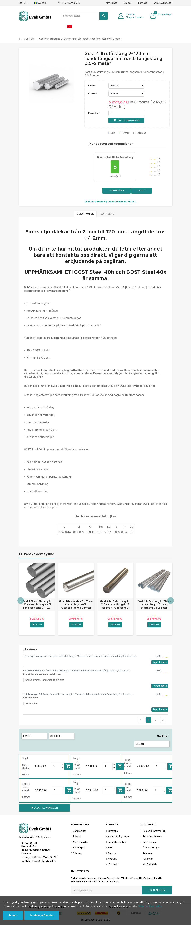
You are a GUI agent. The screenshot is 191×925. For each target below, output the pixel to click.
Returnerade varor (152, 836)
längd (91, 85)
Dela (111, 133)
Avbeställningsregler (119, 836)
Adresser (147, 853)
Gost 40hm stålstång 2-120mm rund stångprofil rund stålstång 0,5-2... (36, 604)
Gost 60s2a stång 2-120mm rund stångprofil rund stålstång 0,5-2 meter (154, 604)
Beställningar (150, 842)
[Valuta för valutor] (23, 3)
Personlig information (154, 831)
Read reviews (117, 190)
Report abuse (160, 662)
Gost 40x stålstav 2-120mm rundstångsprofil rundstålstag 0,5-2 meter (76, 604)
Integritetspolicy (117, 842)
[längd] (126, 86)
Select (141, 744)
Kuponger (148, 858)
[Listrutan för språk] (41, 3)
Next (162, 720)
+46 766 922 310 (69, 3)
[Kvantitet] (126, 113)
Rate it (142, 190)
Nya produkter (80, 842)
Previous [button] (20, 600)
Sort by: (162, 736)
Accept (13, 915)
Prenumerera (157, 890)
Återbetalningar (151, 847)
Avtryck (112, 858)
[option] (36, 599)
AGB (110, 847)
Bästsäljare (79, 847)
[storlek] (126, 94)
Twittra (124, 133)
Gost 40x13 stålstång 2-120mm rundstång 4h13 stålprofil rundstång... (115, 604)
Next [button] (170, 600)
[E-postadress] (106, 890)
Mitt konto (111, 3)
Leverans (113, 831)
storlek (92, 93)
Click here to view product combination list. (110, 201)
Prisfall (77, 836)
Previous (140, 720)
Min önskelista (150, 864)
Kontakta (113, 864)
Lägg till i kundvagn (68, 766)
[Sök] (84, 16)
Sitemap (77, 853)
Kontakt (142, 3)
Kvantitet (94, 113)
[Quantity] (56, 766)
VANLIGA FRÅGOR (163, 3)
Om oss (128, 3)
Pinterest (139, 133)
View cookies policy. (150, 906)
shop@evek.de (48, 861)
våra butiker (79, 831)
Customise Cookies (42, 915)
